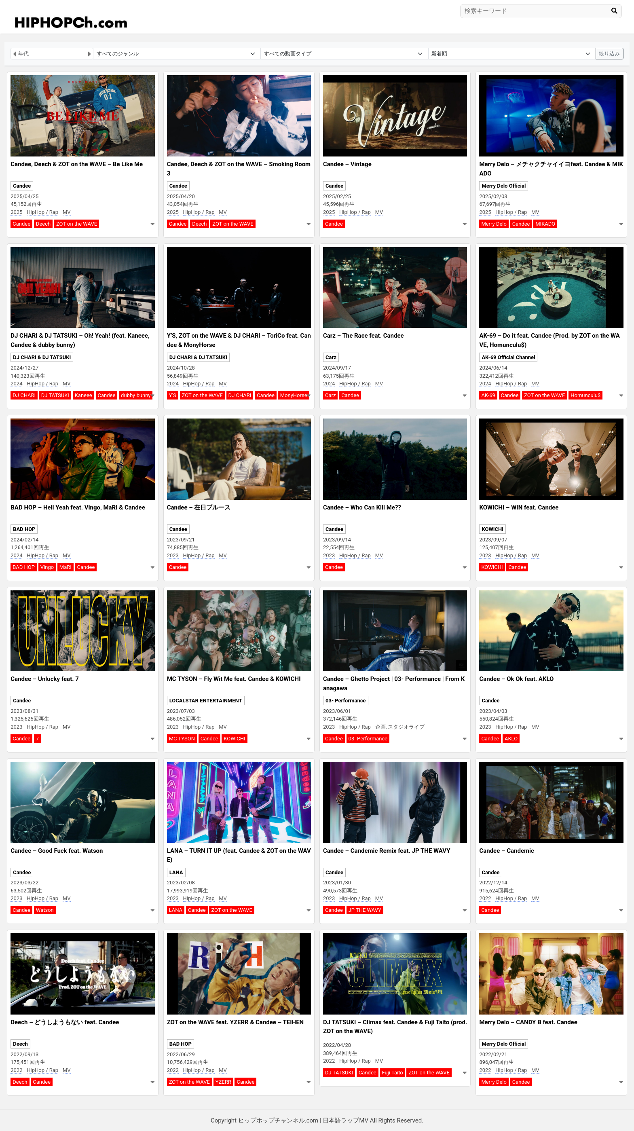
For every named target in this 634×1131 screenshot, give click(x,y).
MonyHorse (293, 395)
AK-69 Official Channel (508, 357)
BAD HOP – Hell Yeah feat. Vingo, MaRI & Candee (78, 507)
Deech (43, 224)
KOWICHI (492, 529)
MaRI (65, 567)
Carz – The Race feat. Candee (363, 335)
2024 (16, 384)
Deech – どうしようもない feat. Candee (65, 1022)
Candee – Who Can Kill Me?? (362, 507)
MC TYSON (182, 739)
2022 (485, 898)
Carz (330, 357)
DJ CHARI (24, 395)
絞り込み (609, 54)
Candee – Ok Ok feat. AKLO (516, 679)
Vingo (47, 567)
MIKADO (545, 224)
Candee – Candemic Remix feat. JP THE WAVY (386, 850)
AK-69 (488, 395)
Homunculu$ (585, 395)
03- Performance (345, 701)
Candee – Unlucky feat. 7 (45, 679)
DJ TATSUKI (55, 395)
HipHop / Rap (42, 212)
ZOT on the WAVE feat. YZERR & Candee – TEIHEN (235, 1022)
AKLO (511, 739)
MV (67, 212)
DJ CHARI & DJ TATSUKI (42, 357)
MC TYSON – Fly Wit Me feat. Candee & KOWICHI (234, 679)
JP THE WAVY (365, 910)
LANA (176, 872)
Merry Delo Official (504, 186)
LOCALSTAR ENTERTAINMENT (205, 701)
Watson (45, 910)
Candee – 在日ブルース (199, 507)
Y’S (172, 395)
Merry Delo (494, 224)
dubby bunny (135, 395)
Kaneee (83, 395)
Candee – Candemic (506, 850)
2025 (16, 212)
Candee (22, 186)
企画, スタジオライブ (400, 727)
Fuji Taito (392, 1073)
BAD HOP (24, 529)
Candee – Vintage (347, 164)
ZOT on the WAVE (76, 224)
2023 (173, 555)
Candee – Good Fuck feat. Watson (57, 850)
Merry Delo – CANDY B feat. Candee (528, 1022)
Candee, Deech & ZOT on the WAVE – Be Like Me (77, 164)
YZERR (223, 1082)
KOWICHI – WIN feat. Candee (518, 507)
